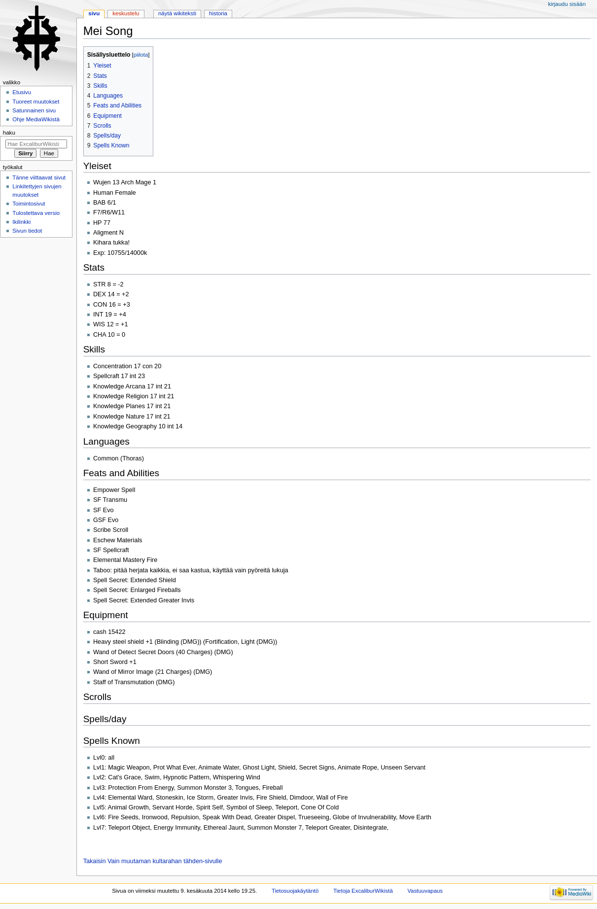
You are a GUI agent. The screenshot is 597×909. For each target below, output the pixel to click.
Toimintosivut (28, 204)
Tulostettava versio (36, 213)
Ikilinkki (21, 222)
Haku (9, 133)
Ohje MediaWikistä (35, 119)
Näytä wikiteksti (177, 13)
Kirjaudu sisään (567, 4)
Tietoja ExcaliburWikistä (363, 891)
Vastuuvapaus (425, 891)
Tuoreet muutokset (35, 102)
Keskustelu (125, 13)
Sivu (94, 13)
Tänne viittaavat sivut (39, 177)
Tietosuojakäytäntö (295, 891)
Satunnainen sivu (34, 110)
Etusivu (21, 92)
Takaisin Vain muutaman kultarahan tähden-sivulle (152, 861)
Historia (218, 13)
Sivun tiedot (27, 231)
